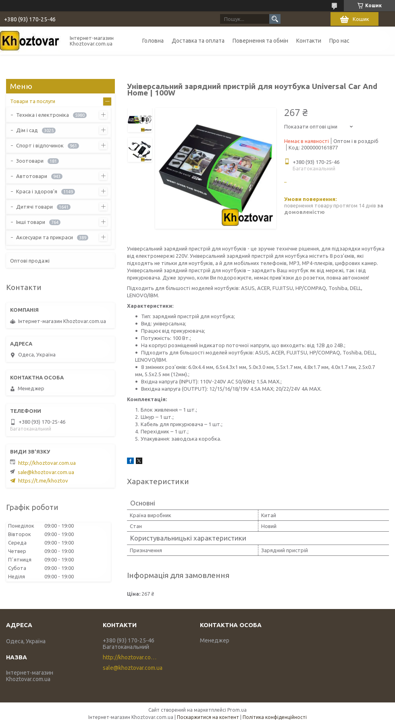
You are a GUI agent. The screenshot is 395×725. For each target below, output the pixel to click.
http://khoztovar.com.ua (47, 463)
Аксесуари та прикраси (44, 237)
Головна (153, 40)
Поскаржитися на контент (208, 717)
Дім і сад (27, 130)
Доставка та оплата (198, 40)
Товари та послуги (32, 101)
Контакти (308, 40)
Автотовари (31, 176)
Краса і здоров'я (36, 191)
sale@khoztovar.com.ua (46, 472)
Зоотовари (30, 161)
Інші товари (30, 222)
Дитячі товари (34, 206)
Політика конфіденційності (275, 717)
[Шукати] (275, 19)
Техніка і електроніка (42, 115)
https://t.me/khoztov (43, 480)
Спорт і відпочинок (40, 145)
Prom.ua (237, 710)
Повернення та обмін (260, 40)
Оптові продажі (30, 260)
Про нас (339, 40)
